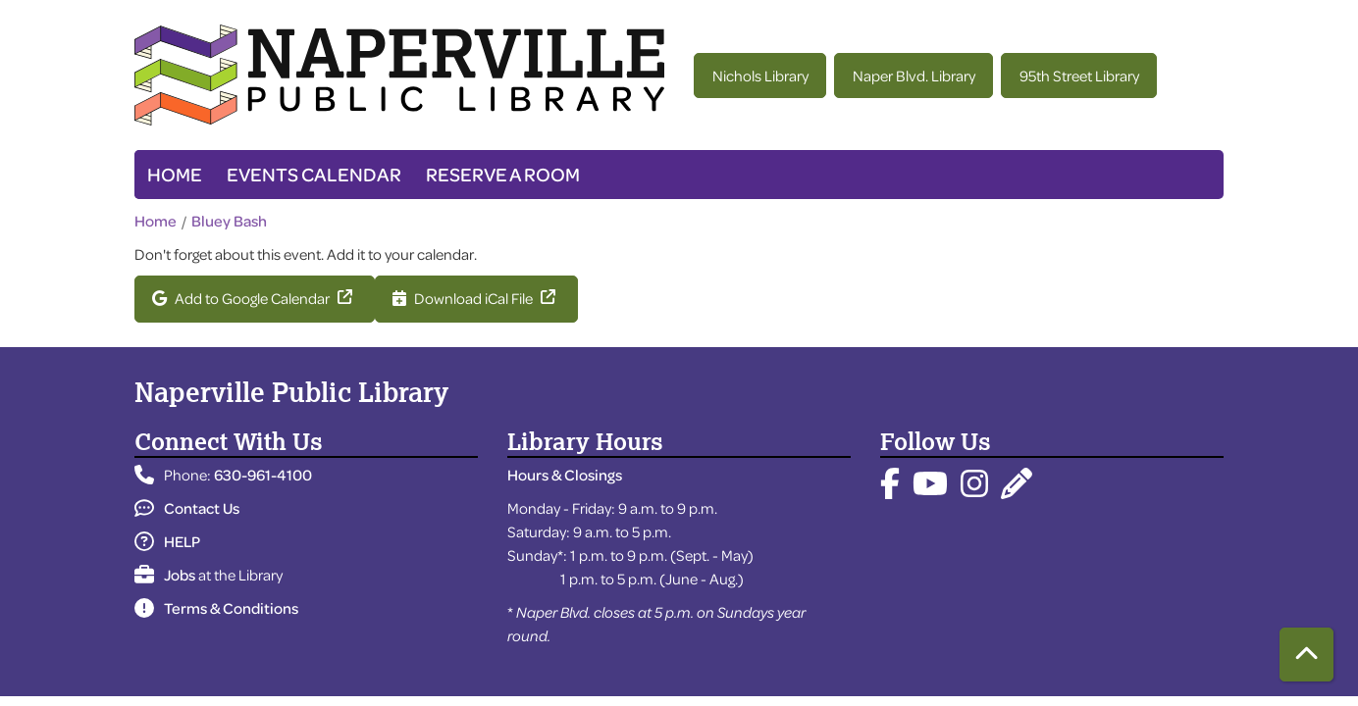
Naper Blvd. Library (914, 75)
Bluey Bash (229, 220)
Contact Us (186, 508)
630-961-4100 (263, 474)
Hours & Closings (564, 474)
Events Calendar (314, 174)
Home (174, 174)
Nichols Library (760, 75)
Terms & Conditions (216, 608)
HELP (167, 541)
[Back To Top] (1306, 654)
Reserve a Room (503, 174)
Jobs (164, 574)
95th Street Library (1079, 75)
